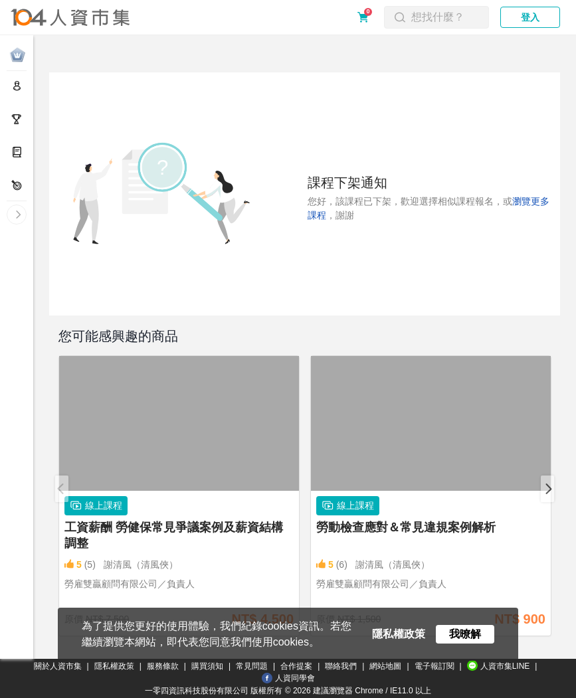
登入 (530, 17)
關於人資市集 (58, 666)
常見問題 (252, 666)
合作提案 (296, 666)
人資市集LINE (498, 665)
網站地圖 (385, 666)
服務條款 (163, 666)
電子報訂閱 (434, 666)
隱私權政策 (114, 666)
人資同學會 (288, 678)
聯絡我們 (341, 666)
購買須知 (207, 666)
